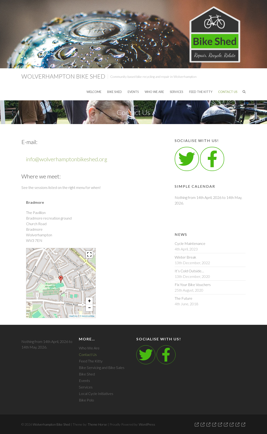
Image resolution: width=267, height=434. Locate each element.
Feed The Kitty (200, 92)
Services (176, 92)
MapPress (73, 316)
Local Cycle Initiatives (96, 393)
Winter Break (185, 257)
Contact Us (227, 92)
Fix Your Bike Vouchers (193, 284)
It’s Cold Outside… (189, 271)
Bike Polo (86, 400)
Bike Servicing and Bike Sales (101, 367)
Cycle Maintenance (190, 243)
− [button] (89, 308)
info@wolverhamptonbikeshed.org (66, 159)
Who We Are (154, 92)
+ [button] (89, 301)
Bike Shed (114, 92)
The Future (183, 298)
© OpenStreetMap (87, 316)
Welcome (94, 92)
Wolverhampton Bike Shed (63, 76)
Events (133, 92)
